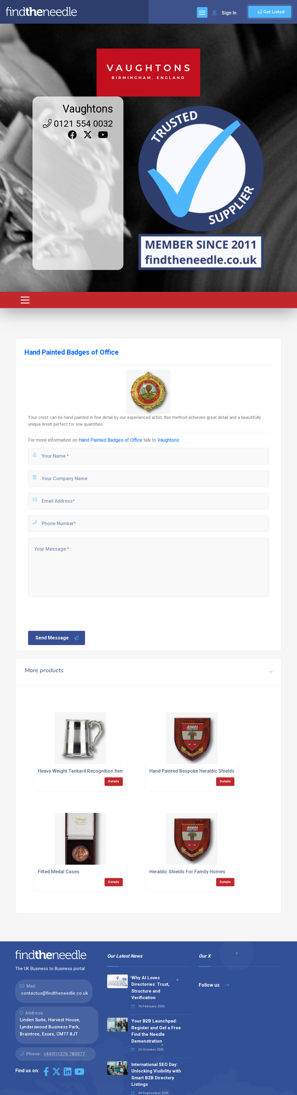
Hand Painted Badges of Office (110, 440)
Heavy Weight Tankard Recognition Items (82, 771)
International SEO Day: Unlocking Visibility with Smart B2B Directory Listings (156, 1074)
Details (113, 781)
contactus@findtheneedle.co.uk (54, 993)
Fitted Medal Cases (58, 871)
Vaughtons (88, 109)
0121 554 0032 (78, 123)
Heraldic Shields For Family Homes (187, 871)
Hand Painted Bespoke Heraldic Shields (191, 771)
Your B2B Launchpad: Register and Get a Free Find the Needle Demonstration (156, 1031)
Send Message (57, 638)
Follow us (214, 985)
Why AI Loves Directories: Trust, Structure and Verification (150, 988)
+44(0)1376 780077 (64, 1054)
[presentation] (72, 613)
